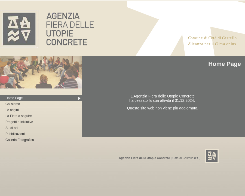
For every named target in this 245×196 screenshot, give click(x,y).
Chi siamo (12, 104)
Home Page (14, 98)
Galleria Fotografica (19, 140)
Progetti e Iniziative (19, 122)
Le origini (12, 110)
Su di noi (11, 128)
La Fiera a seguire (18, 116)
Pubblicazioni (15, 134)
